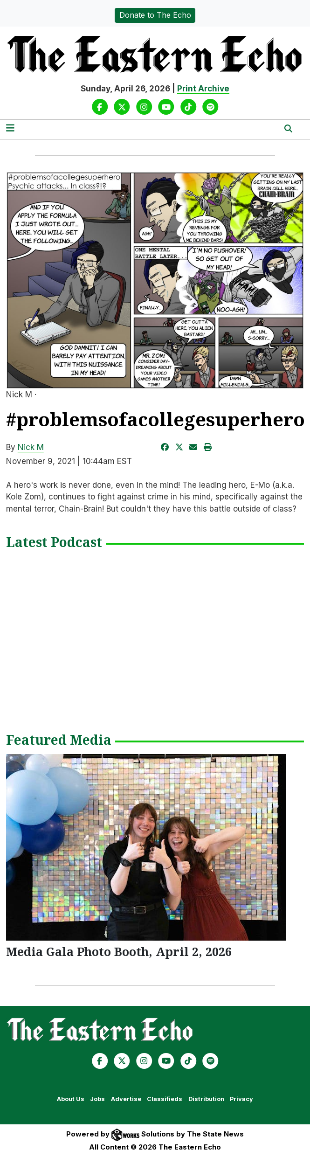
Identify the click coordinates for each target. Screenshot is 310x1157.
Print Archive (203, 88)
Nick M (31, 447)
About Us (70, 1098)
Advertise (126, 1098)
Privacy (241, 1098)
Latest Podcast (54, 543)
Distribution (206, 1098)
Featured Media (58, 740)
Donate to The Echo (155, 15)
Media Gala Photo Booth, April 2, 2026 (119, 951)
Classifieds (164, 1098)
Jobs (97, 1098)
